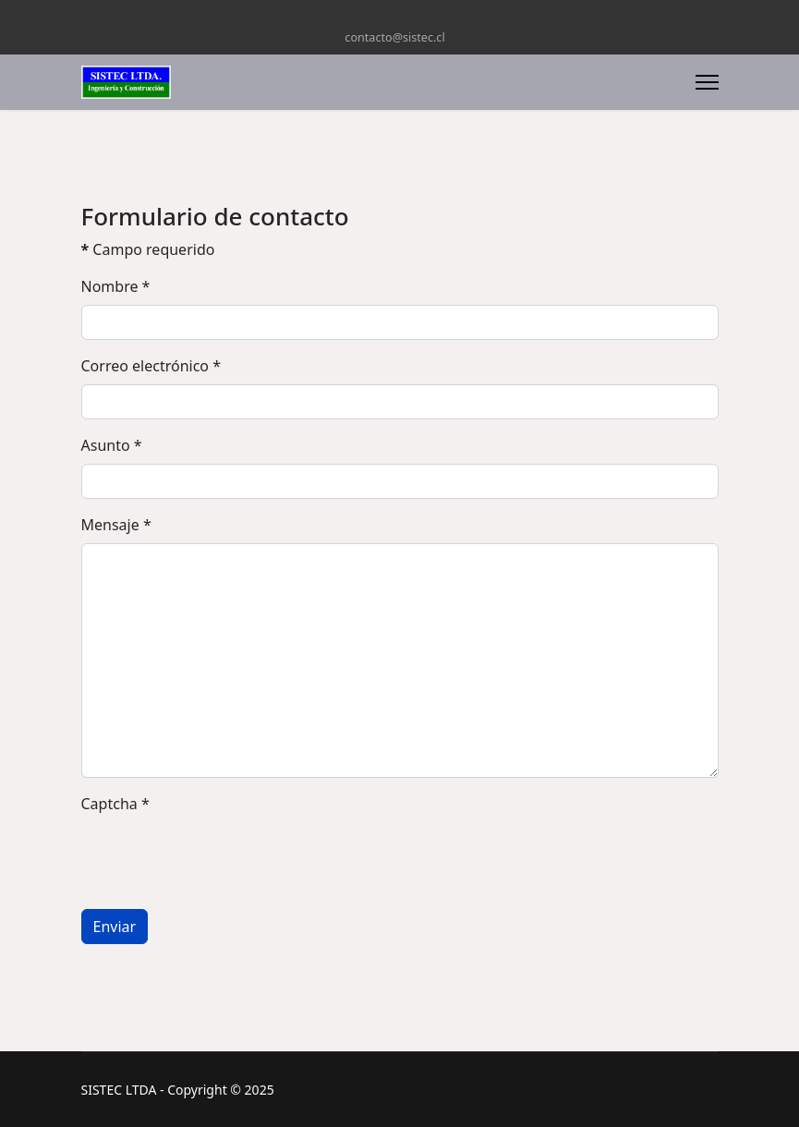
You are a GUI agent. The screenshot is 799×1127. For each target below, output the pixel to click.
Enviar (115, 926)
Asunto (111, 445)
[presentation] (221, 858)
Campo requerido (148, 249)
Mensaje (116, 525)
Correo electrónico (151, 366)
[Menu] (707, 82)
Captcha (115, 804)
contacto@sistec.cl (394, 37)
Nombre (116, 286)
